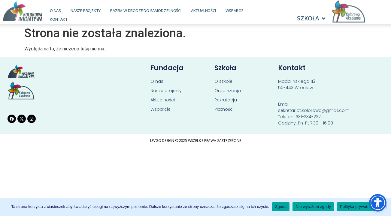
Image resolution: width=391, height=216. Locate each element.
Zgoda (280, 206)
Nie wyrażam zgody (313, 206)
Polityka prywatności (358, 206)
